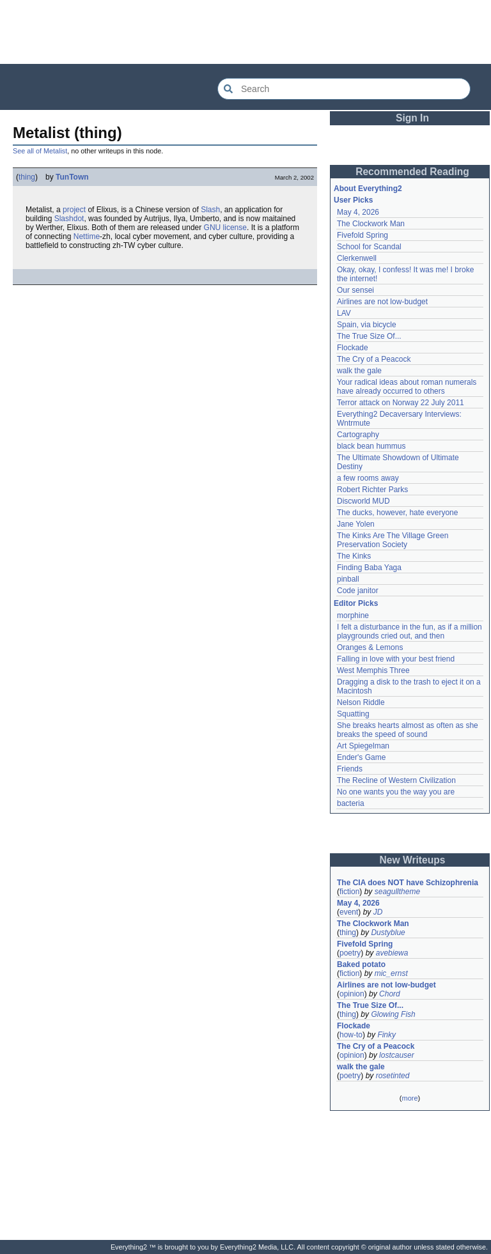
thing (27, 177)
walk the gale (359, 370)
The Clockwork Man (371, 223)
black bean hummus (371, 446)
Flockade (352, 347)
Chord (389, 993)
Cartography (358, 434)
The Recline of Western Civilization (396, 780)
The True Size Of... (369, 336)
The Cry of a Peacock (373, 359)
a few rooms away (368, 478)
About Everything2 (368, 188)
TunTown (72, 177)
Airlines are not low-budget (382, 301)
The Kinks (354, 556)
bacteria (350, 803)
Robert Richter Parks (372, 489)
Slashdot (69, 218)
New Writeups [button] (413, 860)
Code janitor (357, 590)
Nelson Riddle (361, 702)
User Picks (353, 200)
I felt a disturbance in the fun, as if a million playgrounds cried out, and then (409, 631)
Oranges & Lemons (370, 647)
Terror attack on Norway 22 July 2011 (400, 402)
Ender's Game (361, 757)
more (409, 1098)
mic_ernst (391, 973)
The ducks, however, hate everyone (397, 512)
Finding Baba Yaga (369, 567)
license (235, 227)
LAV (344, 313)
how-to (350, 1034)
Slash (210, 209)
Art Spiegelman (363, 745)
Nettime (87, 236)
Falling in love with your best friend (396, 658)
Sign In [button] (412, 117)
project (74, 209)
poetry (350, 952)
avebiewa (392, 952)
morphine (353, 615)
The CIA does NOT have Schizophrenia (407, 882)
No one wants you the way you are (396, 791)
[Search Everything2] (344, 89)
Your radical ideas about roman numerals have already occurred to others (406, 387)
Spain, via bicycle (366, 324)
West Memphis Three (373, 670)
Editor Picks (356, 603)
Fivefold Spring (362, 235)
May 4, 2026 (358, 212)
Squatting (353, 713)
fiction (349, 891)
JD (378, 912)
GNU (212, 227)
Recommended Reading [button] (412, 171)
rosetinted (393, 1075)
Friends (349, 768)
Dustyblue (388, 932)
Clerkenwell (357, 258)
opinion (351, 993)
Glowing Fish (393, 1014)
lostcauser (396, 1055)
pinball (348, 579)
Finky (386, 1034)
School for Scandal (369, 246)
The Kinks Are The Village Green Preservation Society (392, 540)
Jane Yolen (356, 524)
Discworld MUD (363, 501)
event (348, 912)
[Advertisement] (245, 32)
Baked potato (361, 964)
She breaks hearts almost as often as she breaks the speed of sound (407, 730)
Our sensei (355, 290)
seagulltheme (397, 891)
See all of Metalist (40, 151)
